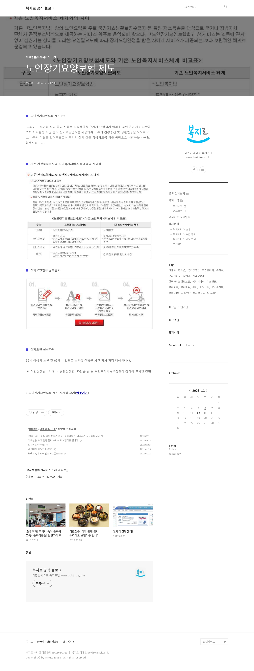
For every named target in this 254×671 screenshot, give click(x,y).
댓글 (28, 552)
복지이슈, (186, 287)
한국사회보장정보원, (180, 281)
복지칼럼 (178, 244)
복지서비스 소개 (48, 429)
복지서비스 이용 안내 (184, 239)
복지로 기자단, (201, 293)
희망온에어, (208, 270)
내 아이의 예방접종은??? (40, 449)
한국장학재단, (200, 276)
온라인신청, (175, 276)
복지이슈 (179, 206)
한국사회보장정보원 (48, 641)
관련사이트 (209, 641)
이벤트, (173, 270)
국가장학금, (194, 270)
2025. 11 (198, 390)
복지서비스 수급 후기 (184, 234)
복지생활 (33, 429)
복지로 (29, 641)
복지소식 (176, 200)
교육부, (214, 293)
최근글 (172, 307)
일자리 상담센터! (36, 444)
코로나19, (174, 293)
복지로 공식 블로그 (40, 8)
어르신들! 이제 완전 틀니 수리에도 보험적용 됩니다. (53, 440)
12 (198, 413)
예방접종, (205, 287)
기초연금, (212, 281)
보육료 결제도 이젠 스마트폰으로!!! (45, 453)
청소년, (182, 270)
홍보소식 (179, 210)
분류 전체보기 (179, 193)
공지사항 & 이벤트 (179, 217)
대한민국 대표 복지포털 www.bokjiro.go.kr (59, 575)
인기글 (184, 307)
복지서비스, (198, 281)
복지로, (220, 270)
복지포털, (174, 287)
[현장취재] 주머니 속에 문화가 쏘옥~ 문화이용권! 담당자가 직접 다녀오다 (64, 436)
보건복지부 (69, 641)
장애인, (187, 276)
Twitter (191, 345)
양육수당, (186, 293)
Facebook (175, 345)
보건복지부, (218, 287)
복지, (195, 287)
